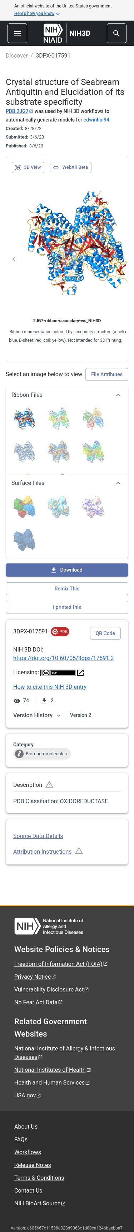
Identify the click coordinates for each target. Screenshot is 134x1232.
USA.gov (27, 1095)
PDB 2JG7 (20, 111)
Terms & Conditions (39, 1177)
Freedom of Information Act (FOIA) (61, 964)
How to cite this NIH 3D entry (49, 686)
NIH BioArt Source (40, 1203)
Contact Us (28, 1190)
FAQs (21, 1139)
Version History (37, 715)
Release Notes (32, 1165)
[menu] (17, 33)
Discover (17, 55)
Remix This (67, 588)
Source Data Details (38, 836)
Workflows (27, 1152)
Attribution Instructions (42, 851)
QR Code (105, 633)
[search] (116, 33)
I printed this (67, 607)
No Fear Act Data (38, 1002)
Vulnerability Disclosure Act (51, 989)
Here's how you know (37, 13)
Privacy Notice (35, 976)
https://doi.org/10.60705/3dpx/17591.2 (63, 658)
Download (66, 570)
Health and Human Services (52, 1082)
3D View (28, 167)
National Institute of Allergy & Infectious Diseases (64, 1052)
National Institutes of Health (52, 1069)
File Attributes (107, 374)
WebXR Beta (70, 167)
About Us (26, 1126)
